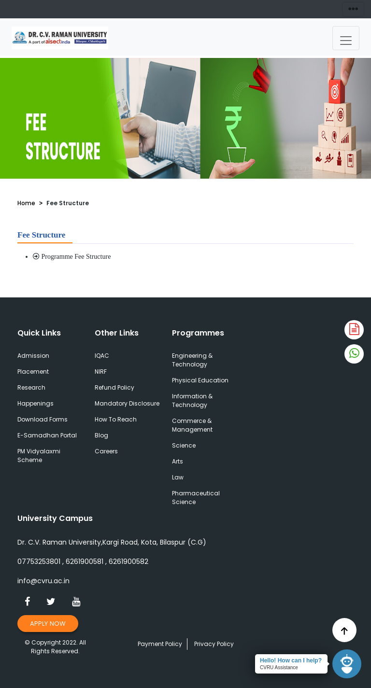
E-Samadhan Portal (47, 435)
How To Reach (116, 419)
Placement (33, 371)
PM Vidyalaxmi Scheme (38, 455)
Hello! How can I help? (291, 660)
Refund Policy (114, 387)
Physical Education (200, 380)
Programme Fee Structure (72, 256)
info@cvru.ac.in (43, 581)
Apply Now (48, 623)
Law (178, 477)
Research (31, 387)
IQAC (102, 355)
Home (26, 203)
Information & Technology (192, 400)
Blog (101, 435)
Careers (106, 451)
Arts (177, 461)
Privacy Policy (214, 644)
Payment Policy (160, 644)
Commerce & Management (192, 425)
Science (184, 445)
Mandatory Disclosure (127, 403)
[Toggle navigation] (345, 38)
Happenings (35, 403)
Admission (33, 355)
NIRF (101, 371)
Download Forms (42, 419)
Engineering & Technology (192, 359)
